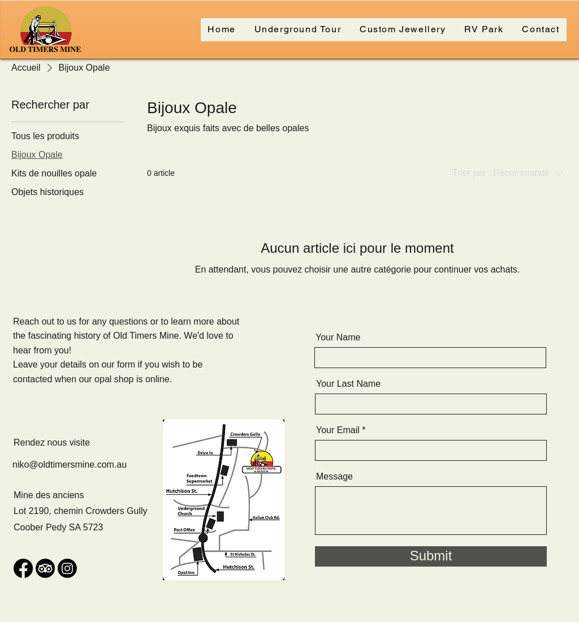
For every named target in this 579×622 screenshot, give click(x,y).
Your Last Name (348, 383)
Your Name (338, 337)
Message (334, 476)
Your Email (338, 430)
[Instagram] (67, 568)
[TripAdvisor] (45, 568)
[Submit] (431, 556)
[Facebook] (23, 568)
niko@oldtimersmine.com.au (69, 464)
